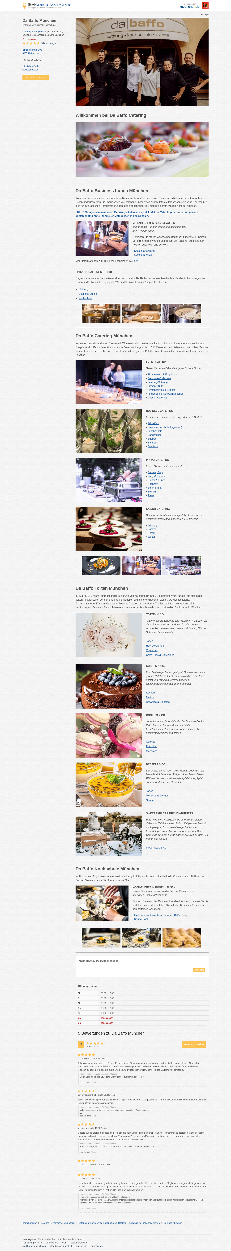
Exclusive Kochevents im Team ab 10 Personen (161, 915)
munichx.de (81, 1246)
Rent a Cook (141, 919)
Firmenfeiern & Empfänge (162, 374)
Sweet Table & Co (156, 847)
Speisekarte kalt (143, 254)
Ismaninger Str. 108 (44, 52)
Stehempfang (155, 472)
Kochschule (85, 298)
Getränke (153, 446)
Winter (151, 536)
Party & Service (156, 476)
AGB (64, 1242)
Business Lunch (88, 293)
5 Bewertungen (48, 43)
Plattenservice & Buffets (161, 390)
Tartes (149, 791)
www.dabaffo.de (30, 69)
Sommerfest (155, 487)
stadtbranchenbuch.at (61, 1246)
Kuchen (150, 692)
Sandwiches (155, 435)
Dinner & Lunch (156, 480)
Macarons (151, 751)
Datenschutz (52, 1242)
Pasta (151, 495)
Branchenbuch (29, 1223)
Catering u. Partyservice (34, 31)
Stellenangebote (79, 1242)
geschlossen (30, 39)
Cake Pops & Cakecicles (160, 655)
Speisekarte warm (144, 251)
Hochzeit (153, 484)
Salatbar (152, 442)
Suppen (152, 438)
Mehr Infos (199, 970)
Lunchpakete (155, 431)
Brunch (152, 491)
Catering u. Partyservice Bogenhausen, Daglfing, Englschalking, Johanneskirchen (119, 1223)
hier (135, 261)
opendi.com (97, 1246)
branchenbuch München (50, 4)
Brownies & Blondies (158, 702)
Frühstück (153, 423)
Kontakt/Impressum (32, 1242)
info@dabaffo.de (30, 66)
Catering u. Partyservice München (58, 1223)
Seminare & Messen (159, 378)
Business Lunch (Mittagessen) (165, 427)
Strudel (150, 800)
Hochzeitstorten (155, 645)
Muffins (150, 697)
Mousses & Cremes (157, 795)
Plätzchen (151, 746)
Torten (149, 641)
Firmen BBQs (155, 386)
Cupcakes (152, 650)
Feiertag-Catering (158, 382)
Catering (83, 289)
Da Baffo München (173, 1223)
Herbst (151, 533)
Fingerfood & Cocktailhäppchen (166, 393)
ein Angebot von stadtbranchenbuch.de (44, 7)
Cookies (150, 741)
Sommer (152, 529)
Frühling (152, 525)
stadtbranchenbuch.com (34, 1246)
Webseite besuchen (35, 77)
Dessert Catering (157, 397)
